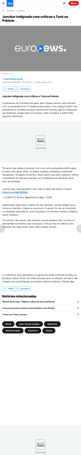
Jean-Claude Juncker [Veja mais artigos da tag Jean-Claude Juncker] (29, 324)
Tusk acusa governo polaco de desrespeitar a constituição (28, 308)
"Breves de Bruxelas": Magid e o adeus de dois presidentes (28, 301)
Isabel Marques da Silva (14, 79)
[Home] (3, 11)
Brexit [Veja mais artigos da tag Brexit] (8, 324)
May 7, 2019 (45, 197)
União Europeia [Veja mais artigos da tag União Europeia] (13, 330)
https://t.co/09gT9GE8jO (15, 192)
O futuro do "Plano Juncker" (14, 314)
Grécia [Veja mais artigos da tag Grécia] (49, 330)
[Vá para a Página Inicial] (10, 3)
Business (10, 11)
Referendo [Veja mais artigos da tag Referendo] (52, 324)
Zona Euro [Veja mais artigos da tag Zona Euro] (33, 330)
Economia (20, 11)
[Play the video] (40, 48)
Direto (74, 3)
